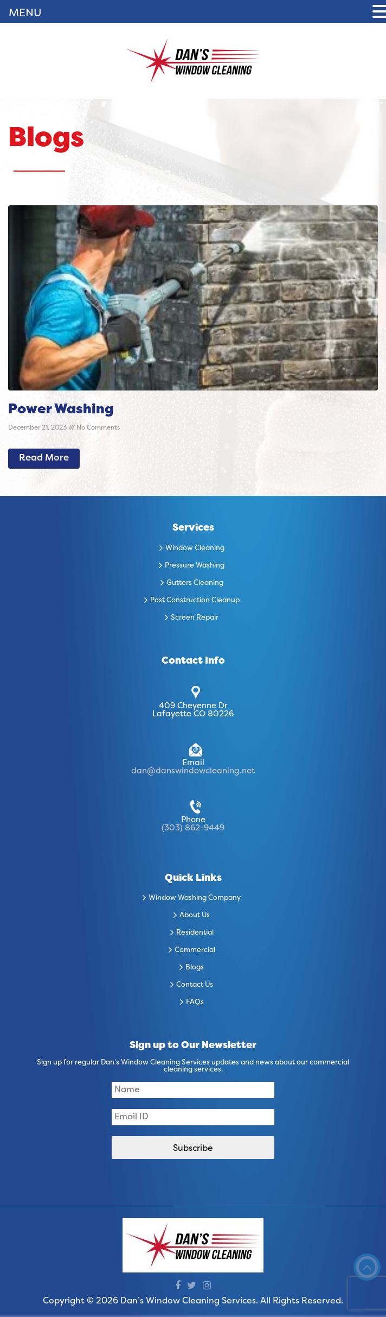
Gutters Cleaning (194, 583)
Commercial (195, 950)
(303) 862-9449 (193, 828)
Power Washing (61, 410)
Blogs (194, 968)
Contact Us (194, 985)
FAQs (195, 1002)
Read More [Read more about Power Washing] (44, 458)
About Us (194, 915)
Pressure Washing (194, 566)
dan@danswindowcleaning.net (193, 771)
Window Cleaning (194, 548)
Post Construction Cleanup (195, 600)
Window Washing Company (195, 898)
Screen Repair (194, 618)
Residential (195, 933)
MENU (25, 13)
